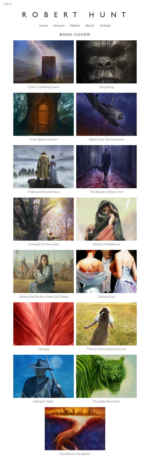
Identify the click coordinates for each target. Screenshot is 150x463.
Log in (7, 3)
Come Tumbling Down (43, 87)
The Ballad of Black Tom (106, 192)
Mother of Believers (106, 244)
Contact (105, 25)
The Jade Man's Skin (106, 401)
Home (43, 25)
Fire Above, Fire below (75, 454)
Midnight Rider (43, 401)
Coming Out (106, 296)
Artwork (59, 25)
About (89, 25)
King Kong (106, 87)
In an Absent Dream (43, 139)
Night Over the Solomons (106, 139)
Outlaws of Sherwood (44, 244)
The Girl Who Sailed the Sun (106, 349)
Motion (75, 25)
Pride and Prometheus (43, 192)
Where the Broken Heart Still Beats (43, 296)
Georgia (43, 349)
